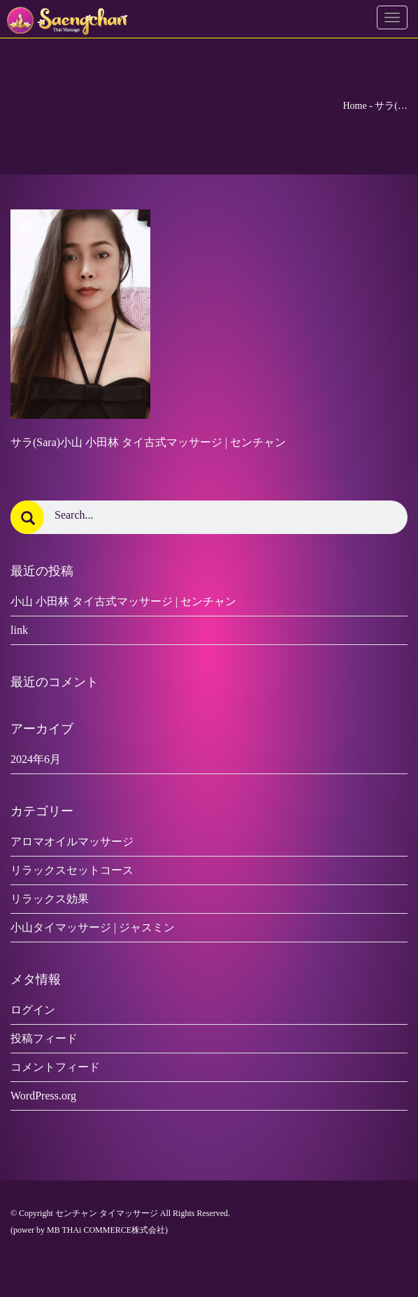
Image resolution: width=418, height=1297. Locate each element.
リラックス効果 (49, 899)
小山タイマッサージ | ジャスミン (92, 927)
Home (354, 106)
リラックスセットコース (72, 870)
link (19, 630)
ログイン (32, 1010)
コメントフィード (55, 1067)
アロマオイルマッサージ (72, 841)
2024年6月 (35, 759)
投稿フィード (44, 1038)
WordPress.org (43, 1096)
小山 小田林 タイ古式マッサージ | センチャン (123, 601)
